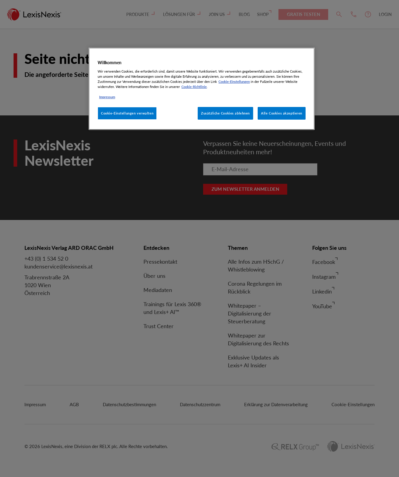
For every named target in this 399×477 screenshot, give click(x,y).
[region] (202, 89)
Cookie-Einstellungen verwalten (127, 113)
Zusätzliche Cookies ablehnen (225, 113)
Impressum (107, 97)
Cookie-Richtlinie (194, 87)
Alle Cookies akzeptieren (281, 113)
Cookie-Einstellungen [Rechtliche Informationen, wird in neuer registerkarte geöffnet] (234, 81)
